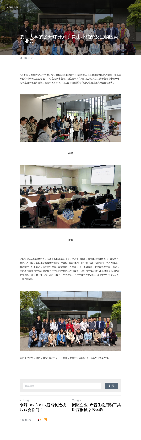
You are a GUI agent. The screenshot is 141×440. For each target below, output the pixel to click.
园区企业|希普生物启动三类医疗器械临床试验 (96, 407)
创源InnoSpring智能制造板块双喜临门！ (43, 407)
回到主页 (12, 7)
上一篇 (24, 400)
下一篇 (76, 400)
